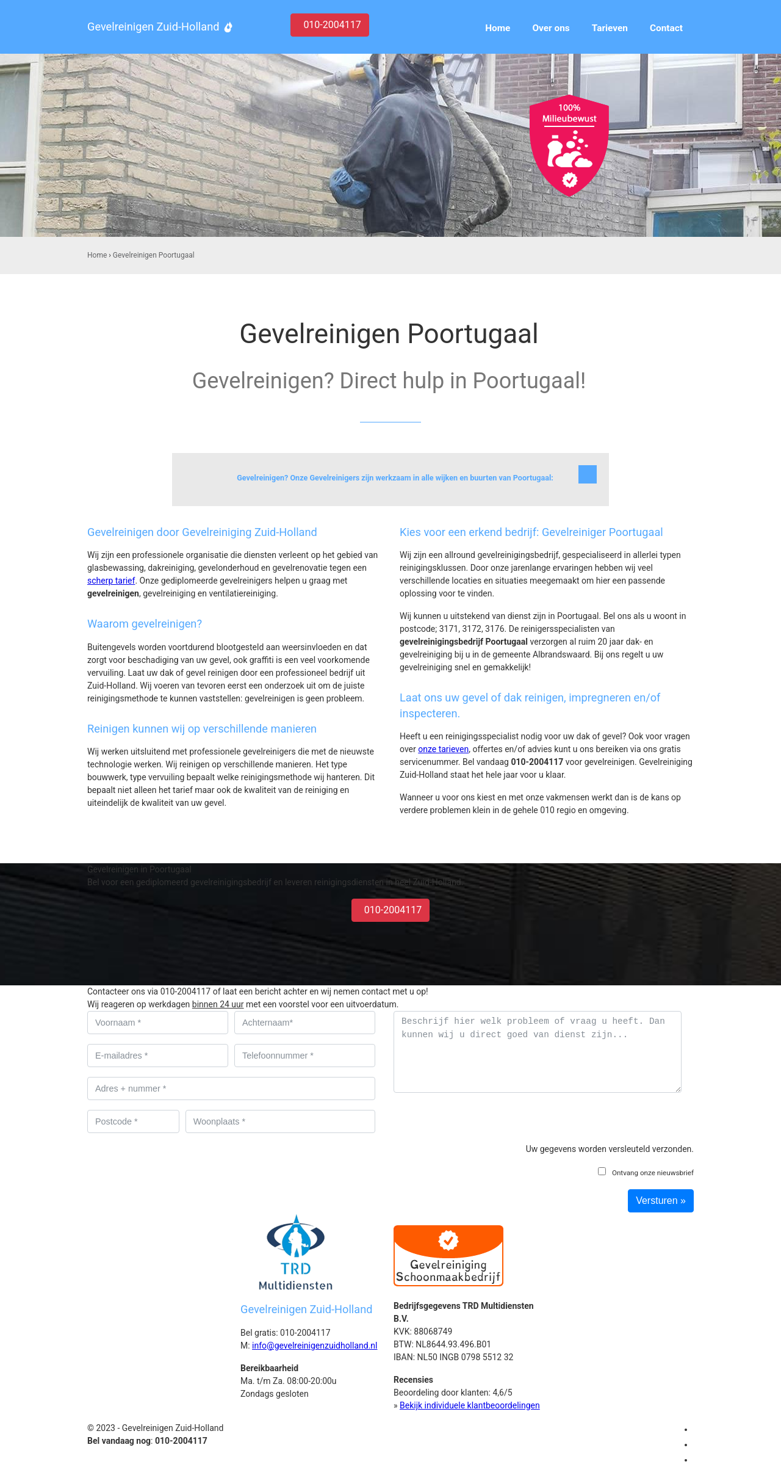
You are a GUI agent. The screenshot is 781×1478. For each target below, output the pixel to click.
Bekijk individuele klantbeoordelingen (470, 1405)
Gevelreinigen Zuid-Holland (153, 26)
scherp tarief (111, 580)
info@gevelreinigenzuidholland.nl (314, 1345)
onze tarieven (443, 749)
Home (97, 255)
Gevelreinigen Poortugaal (154, 255)
